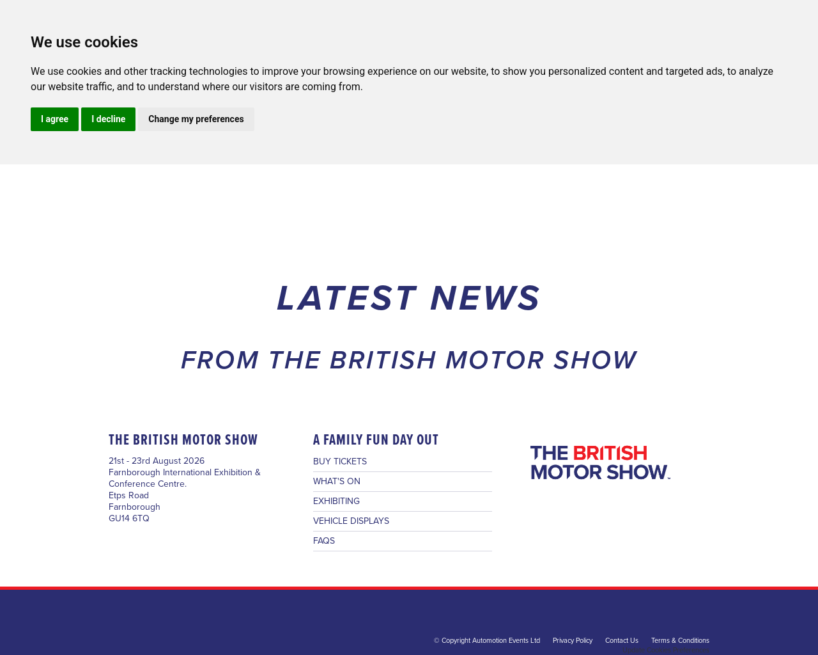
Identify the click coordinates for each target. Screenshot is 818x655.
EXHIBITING (336, 501)
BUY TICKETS (340, 461)
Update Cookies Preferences (665, 650)
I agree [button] (54, 119)
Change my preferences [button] (195, 119)
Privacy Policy (572, 640)
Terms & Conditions (680, 640)
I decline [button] (108, 119)
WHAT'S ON (336, 481)
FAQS (324, 541)
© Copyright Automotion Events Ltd (487, 640)
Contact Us (621, 640)
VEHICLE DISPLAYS (351, 521)
